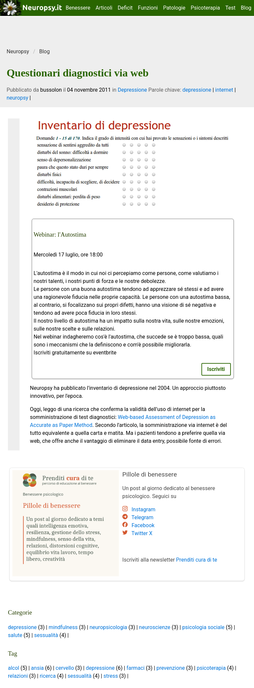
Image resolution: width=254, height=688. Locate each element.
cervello (65, 668)
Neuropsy (18, 51)
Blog (246, 8)
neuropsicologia (108, 627)
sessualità (46, 635)
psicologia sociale (203, 627)
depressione (197, 90)
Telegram (142, 517)
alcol (13, 668)
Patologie (174, 8)
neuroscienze (154, 627)
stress (111, 676)
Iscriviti (216, 369)
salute (15, 635)
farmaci (135, 668)
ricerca (48, 676)
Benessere (78, 8)
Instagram (143, 509)
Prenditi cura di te (196, 560)
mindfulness (63, 627)
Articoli (104, 8)
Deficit (125, 8)
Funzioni (148, 8)
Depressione (132, 90)
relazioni (18, 676)
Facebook (143, 525)
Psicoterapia (205, 8)
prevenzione (170, 668)
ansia (37, 668)
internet (224, 90)
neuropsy (17, 98)
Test (230, 8)
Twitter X (141, 533)
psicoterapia (211, 668)
